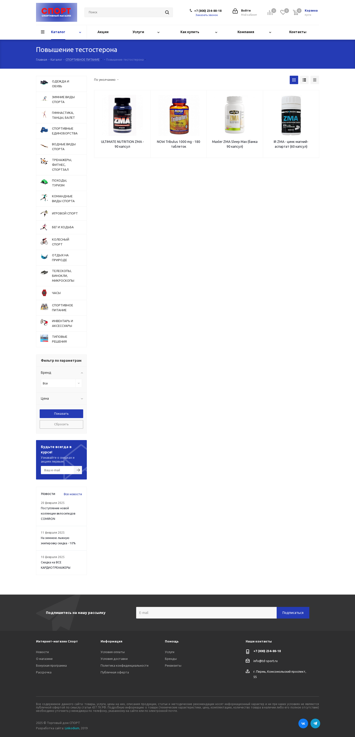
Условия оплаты (113, 652)
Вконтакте (303, 723)
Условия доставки (114, 658)
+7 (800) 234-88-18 (208, 10)
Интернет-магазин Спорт (57, 641)
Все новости (73, 494)
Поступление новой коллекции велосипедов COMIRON (58, 513)
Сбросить (61, 424)
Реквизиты (173, 665)
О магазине (44, 658)
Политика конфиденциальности (124, 665)
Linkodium (72, 728)
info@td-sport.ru (265, 661)
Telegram (315, 723)
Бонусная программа (51, 665)
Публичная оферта (115, 672)
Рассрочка (44, 672)
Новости (42, 652)
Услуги (169, 652)
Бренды (171, 658)
